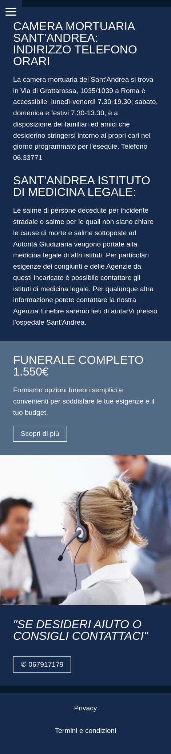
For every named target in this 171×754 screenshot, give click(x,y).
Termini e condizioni (85, 730)
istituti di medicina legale (51, 289)
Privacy (85, 708)
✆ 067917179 (42, 664)
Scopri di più (40, 433)
